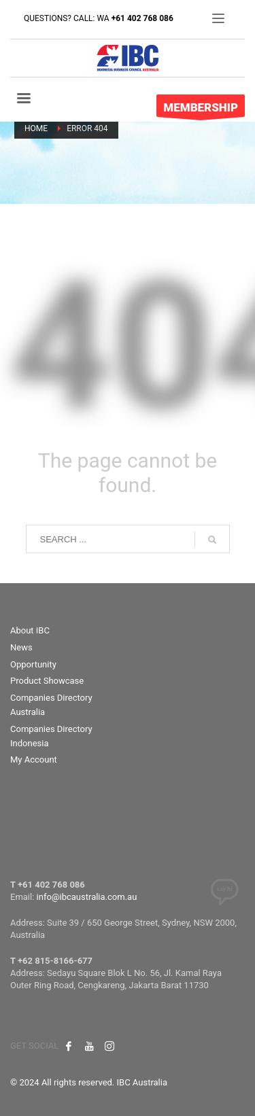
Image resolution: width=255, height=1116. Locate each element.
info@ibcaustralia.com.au (87, 897)
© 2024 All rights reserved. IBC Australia (88, 1082)
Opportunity (33, 664)
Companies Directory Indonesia (51, 736)
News (21, 647)
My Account (33, 759)
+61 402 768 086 (142, 18)
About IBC (30, 630)
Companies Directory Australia (51, 705)
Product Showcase (47, 681)
